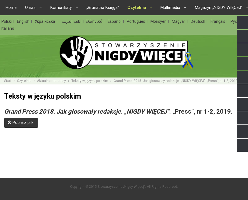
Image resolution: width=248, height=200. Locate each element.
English (24, 21)
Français (218, 21)
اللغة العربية (71, 21)
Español (115, 21)
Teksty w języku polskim (89, 81)
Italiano (7, 28)
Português (136, 21)
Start (7, 81)
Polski (7, 21)
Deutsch (198, 21)
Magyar (179, 21)
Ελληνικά (94, 21)
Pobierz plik (21, 122)
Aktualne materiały (51, 81)
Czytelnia (24, 81)
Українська (45, 21)
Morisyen (159, 21)
